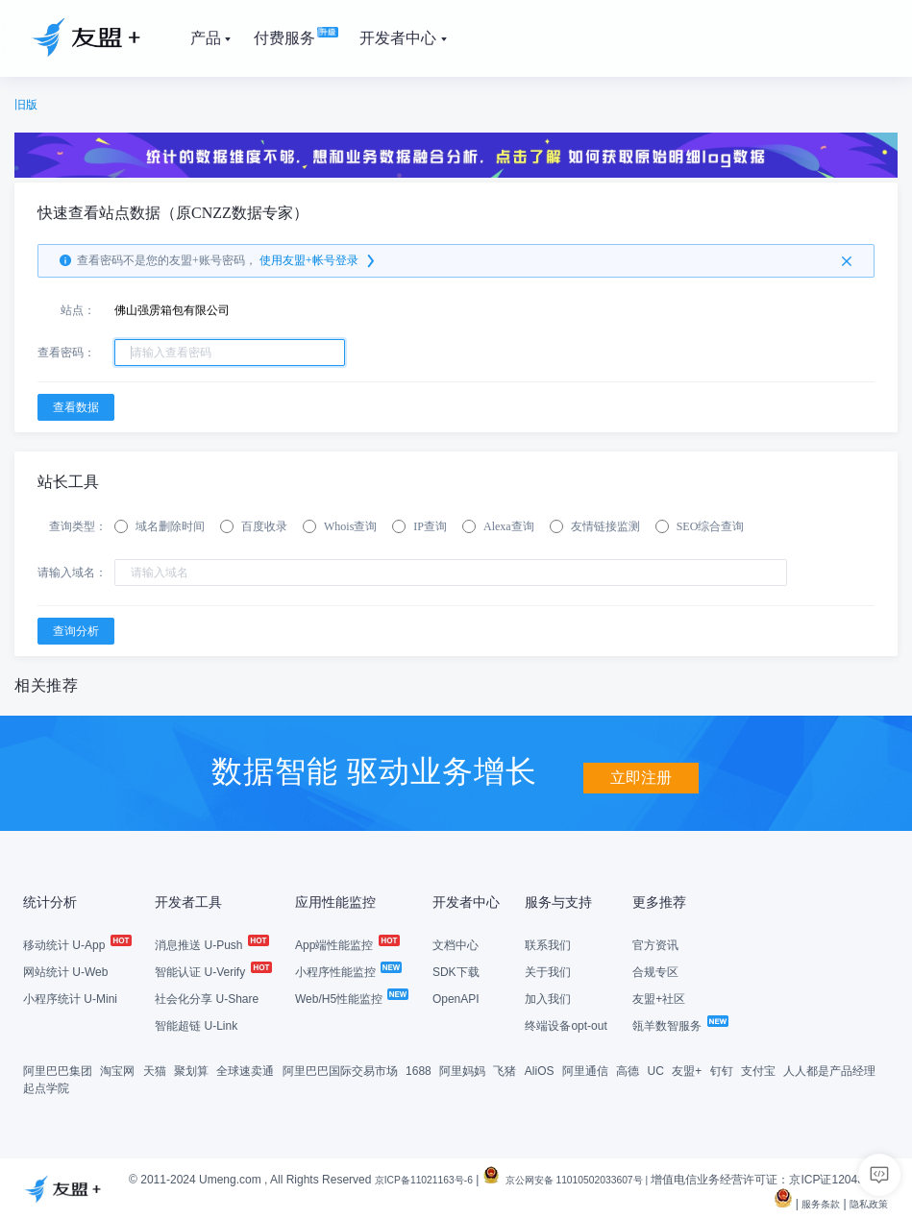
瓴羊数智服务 (679, 1025)
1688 (418, 1070)
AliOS (540, 1070)
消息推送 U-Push (211, 944)
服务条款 (809, 1202)
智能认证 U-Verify (212, 971)
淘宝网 (117, 1070)
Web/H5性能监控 (351, 998)
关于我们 (548, 971)
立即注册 (641, 770)
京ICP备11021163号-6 (445, 1178)
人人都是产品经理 (829, 1070)
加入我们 (548, 998)
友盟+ (687, 1070)
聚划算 (191, 1070)
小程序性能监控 (347, 971)
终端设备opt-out (565, 1025)
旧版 (25, 104)
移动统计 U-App (76, 944)
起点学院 (46, 1087)
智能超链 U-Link (196, 1025)
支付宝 (758, 1070)
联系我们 (548, 944)
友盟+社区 (658, 998)
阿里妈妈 (462, 1070)
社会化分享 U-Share (207, 998)
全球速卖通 (245, 1070)
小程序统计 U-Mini (70, 998)
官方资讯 (655, 944)
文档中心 (455, 944)
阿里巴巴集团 (57, 1070)
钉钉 (721, 1070)
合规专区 (655, 971)
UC (656, 1070)
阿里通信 (585, 1070)
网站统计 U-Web (65, 971)
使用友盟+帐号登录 (318, 261)
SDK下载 (456, 971)
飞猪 (504, 1070)
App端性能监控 (346, 944)
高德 (627, 1070)
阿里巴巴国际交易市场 (340, 1070)
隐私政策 (865, 1202)
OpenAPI (456, 998)
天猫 (154, 1070)
